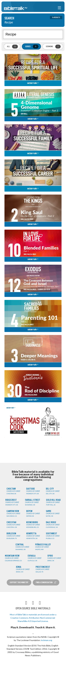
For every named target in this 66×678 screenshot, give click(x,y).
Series (31, 46)
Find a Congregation (46, 582)
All (12, 46)
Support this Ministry (19, 582)
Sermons (53, 46)
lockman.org (46, 640)
